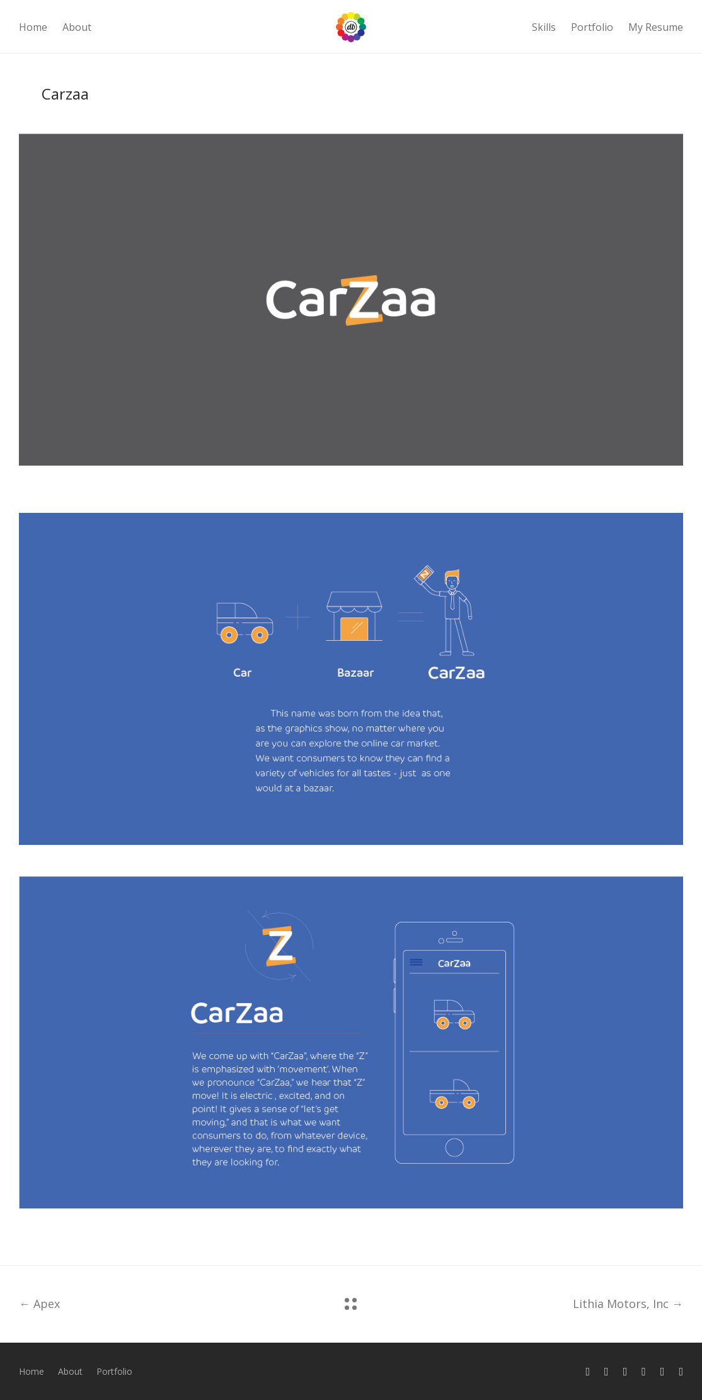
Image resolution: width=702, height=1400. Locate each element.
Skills (544, 27)
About (76, 27)
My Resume (655, 27)
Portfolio (592, 27)
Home (33, 27)
